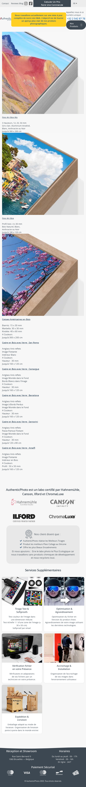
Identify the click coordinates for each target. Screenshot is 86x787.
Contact (5, 3)
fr (75, 3)
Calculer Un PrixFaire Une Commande (52, 3)
